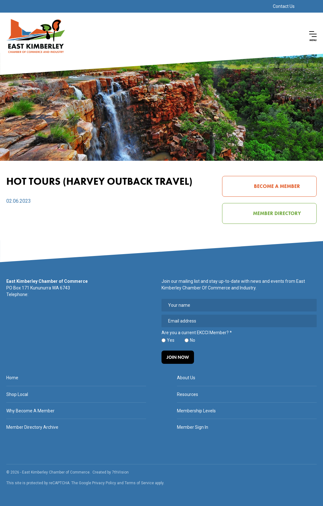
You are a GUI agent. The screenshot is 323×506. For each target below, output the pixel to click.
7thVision (120, 472)
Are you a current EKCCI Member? (197, 332)
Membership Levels (196, 410)
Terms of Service (139, 483)
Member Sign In (192, 427)
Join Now (178, 357)
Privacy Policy (104, 483)
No (192, 340)
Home (12, 377)
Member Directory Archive (32, 427)
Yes (170, 340)
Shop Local (17, 394)
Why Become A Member (30, 410)
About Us (186, 377)
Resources (187, 394)
